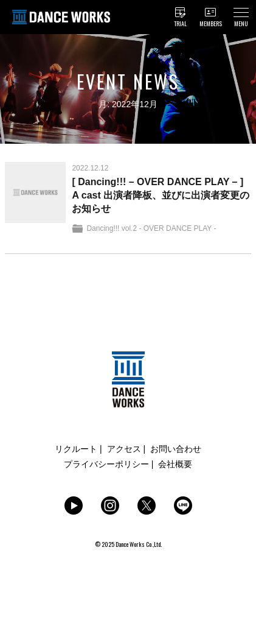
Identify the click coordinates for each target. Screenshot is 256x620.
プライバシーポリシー (106, 464)
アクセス (124, 449)
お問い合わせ (175, 449)
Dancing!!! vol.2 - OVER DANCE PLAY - (151, 228)
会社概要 (175, 464)
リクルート (76, 449)
